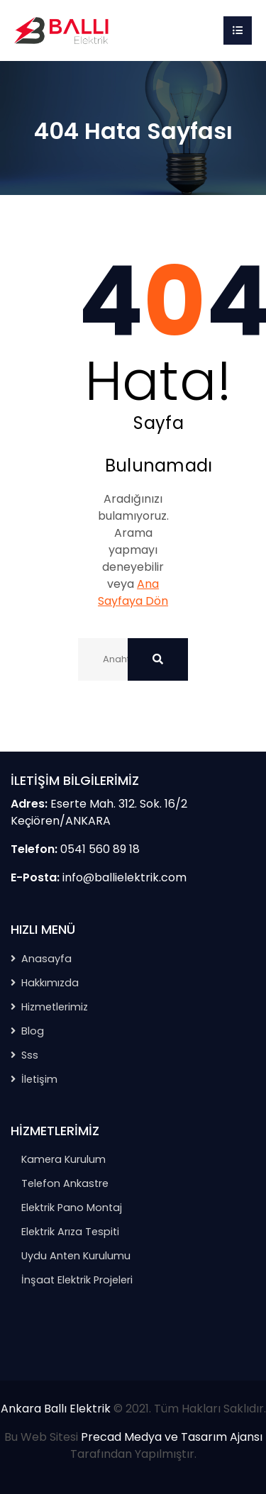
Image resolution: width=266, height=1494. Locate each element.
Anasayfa (46, 959)
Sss (29, 1055)
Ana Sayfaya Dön (133, 592)
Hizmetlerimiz (54, 1007)
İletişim (39, 1079)
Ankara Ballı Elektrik (56, 1408)
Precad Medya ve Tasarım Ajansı (171, 1437)
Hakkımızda (50, 983)
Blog (32, 1031)
